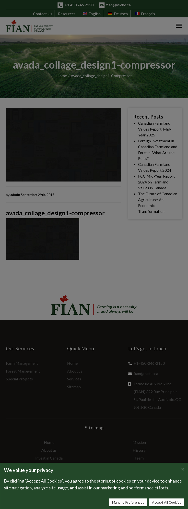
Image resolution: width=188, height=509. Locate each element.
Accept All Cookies (166, 502)
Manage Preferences (128, 502)
